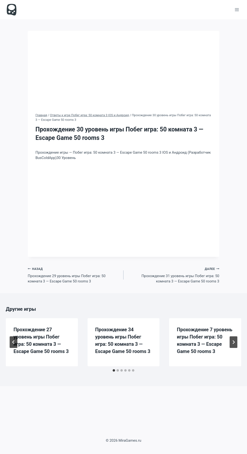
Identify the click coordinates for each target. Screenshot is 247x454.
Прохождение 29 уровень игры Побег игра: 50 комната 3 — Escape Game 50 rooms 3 (74, 275)
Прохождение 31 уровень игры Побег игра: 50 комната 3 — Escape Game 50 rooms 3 (173, 275)
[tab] (114, 370)
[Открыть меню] (236, 9)
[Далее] (233, 342)
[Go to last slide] (13, 342)
